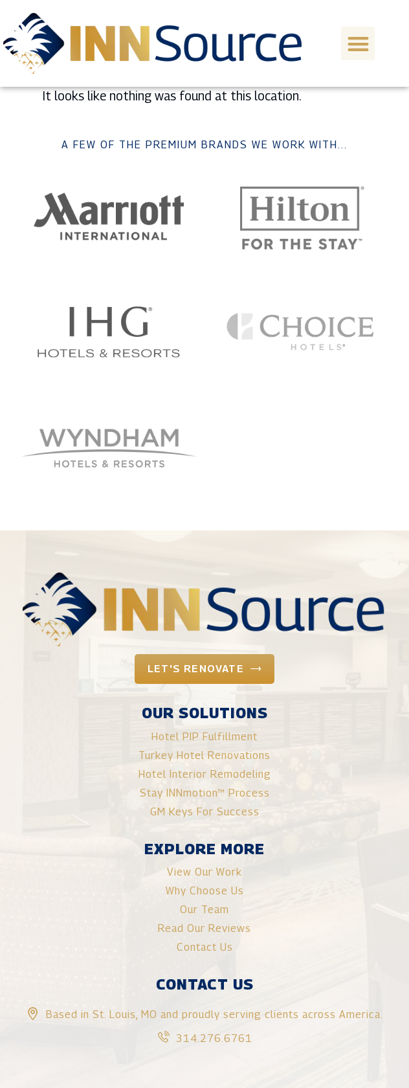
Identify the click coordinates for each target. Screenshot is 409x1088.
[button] (358, 44)
